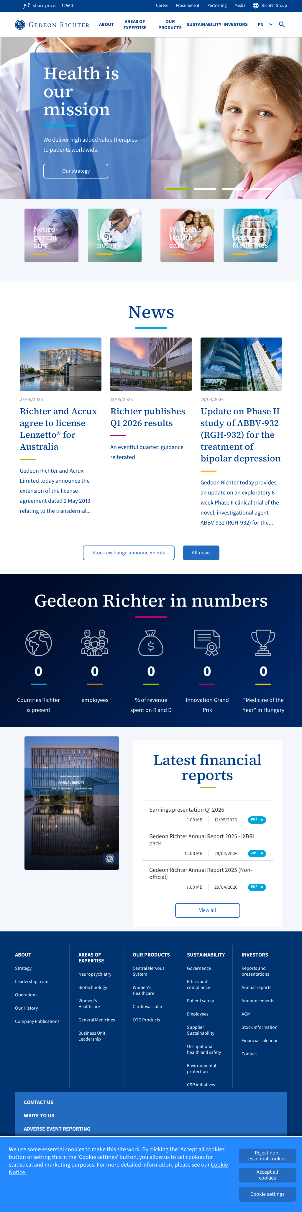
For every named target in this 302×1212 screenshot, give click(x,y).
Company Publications (37, 1021)
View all (207, 910)
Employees (198, 1014)
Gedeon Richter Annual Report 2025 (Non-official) (200, 873)
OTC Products (146, 1020)
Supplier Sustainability (200, 1030)
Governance (199, 968)
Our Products (170, 25)
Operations (26, 995)
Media (240, 5)
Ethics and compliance (198, 984)
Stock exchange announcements (128, 552)
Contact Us (38, 1102)
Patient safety (200, 1001)
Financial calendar (260, 1040)
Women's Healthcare (89, 1004)
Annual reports (256, 987)
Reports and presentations (255, 971)
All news (201, 552)
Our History (26, 1008)
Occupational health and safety (204, 1049)
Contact (249, 1054)
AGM (246, 1014)
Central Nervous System (149, 971)
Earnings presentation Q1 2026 (186, 810)
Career (162, 5)
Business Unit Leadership (91, 1036)
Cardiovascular (148, 1006)
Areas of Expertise (135, 25)
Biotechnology (92, 987)
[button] (22, 118)
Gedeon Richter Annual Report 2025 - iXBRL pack (202, 840)
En (261, 25)
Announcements (258, 1001)
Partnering (217, 5)
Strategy (23, 968)
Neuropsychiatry (94, 974)
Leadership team (31, 981)
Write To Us (39, 1116)
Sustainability (204, 25)
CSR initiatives (201, 1085)
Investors (236, 25)
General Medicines (96, 1020)
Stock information (260, 1027)
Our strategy (76, 171)
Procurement (187, 5)
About (106, 25)
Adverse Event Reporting (57, 1129)
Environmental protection (201, 1068)
